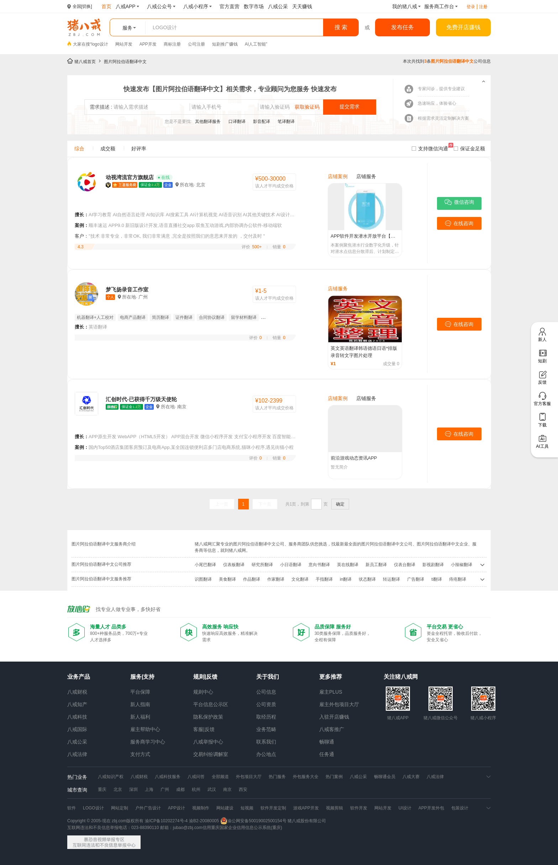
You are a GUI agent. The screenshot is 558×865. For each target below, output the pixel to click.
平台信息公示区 (210, 704)
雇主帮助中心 (145, 729)
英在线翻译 (347, 564)
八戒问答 (196, 776)
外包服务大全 (306, 776)
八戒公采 (77, 742)
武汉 (211, 789)
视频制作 (200, 808)
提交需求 (349, 106)
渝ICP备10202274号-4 (166, 820)
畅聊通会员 (384, 776)
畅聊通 (326, 742)
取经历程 (266, 717)
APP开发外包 (431, 808)
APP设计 (176, 808)
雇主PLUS (330, 692)
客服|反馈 (204, 729)
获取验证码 (307, 107)
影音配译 (262, 121)
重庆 (102, 789)
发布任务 (402, 27)
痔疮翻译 (457, 579)
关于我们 (267, 677)
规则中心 (203, 692)
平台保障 (140, 692)
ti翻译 (436, 579)
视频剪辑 (334, 808)
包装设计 (459, 808)
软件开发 (358, 808)
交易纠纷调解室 (210, 754)
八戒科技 (77, 717)
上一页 (221, 504)
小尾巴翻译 (205, 564)
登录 (471, 6)
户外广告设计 (148, 808)
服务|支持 (142, 677)
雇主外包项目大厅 (339, 704)
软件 (71, 808)
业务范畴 (266, 729)
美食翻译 (227, 579)
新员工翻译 (376, 564)
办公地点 (266, 754)
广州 (164, 789)
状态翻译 (367, 579)
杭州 (196, 789)
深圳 (133, 789)
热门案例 (334, 776)
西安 (243, 789)
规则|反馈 (205, 677)
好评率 (138, 148)
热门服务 (277, 776)
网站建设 (224, 808)
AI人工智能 (255, 44)
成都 (180, 789)
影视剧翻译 (433, 564)
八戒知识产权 (110, 776)
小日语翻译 (290, 564)
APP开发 (148, 44)
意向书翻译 (319, 564)
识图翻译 (203, 579)
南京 (227, 789)
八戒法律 (77, 754)
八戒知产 (77, 704)
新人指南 (140, 704)
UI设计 (405, 808)
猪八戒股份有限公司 (307, 820)
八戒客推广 (331, 729)
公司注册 (196, 44)
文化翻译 (300, 579)
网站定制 (119, 808)
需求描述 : (101, 107)
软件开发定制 (273, 808)
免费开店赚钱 (463, 27)
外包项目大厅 (249, 776)
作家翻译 (275, 579)
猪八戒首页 (85, 61)
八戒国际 (77, 729)
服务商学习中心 (147, 742)
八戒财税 (77, 692)
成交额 (107, 148)
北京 (118, 789)
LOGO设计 (93, 808)
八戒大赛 (411, 776)
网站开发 (123, 44)
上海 (149, 789)
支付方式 (140, 754)
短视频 (247, 808)
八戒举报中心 (208, 742)
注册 (483, 6)
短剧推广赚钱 (225, 44)
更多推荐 (330, 677)
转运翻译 (391, 579)
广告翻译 (415, 579)
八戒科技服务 (167, 776)
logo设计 (99, 44)
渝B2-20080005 (204, 820)
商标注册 (172, 44)
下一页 (264, 504)
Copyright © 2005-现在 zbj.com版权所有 (105, 820)
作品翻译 (251, 579)
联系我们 (266, 742)
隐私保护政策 (208, 717)
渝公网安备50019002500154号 (253, 820)
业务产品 (78, 677)
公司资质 (266, 704)
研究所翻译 (262, 564)
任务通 (326, 754)
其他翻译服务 (208, 121)
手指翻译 (324, 579)
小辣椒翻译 (461, 564)
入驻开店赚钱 (334, 717)
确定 (340, 504)
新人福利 (140, 717)
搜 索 (341, 27)
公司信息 (266, 692)
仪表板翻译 (233, 564)
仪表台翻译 (404, 564)
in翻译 (346, 579)
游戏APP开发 (306, 808)
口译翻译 (237, 121)
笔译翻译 (286, 121)
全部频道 (220, 776)
